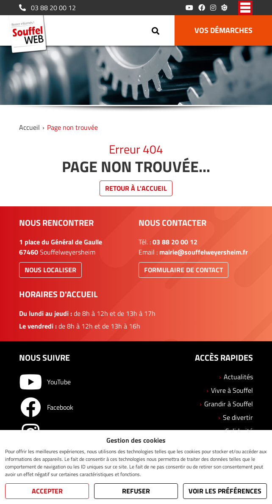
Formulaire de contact (183, 270)
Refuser (136, 491)
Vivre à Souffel (232, 390)
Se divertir (238, 417)
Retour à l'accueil (136, 188)
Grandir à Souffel (228, 404)
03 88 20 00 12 (47, 8)
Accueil (29, 127)
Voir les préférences (225, 491)
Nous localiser (50, 270)
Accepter (47, 491)
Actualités (238, 377)
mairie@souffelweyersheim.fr (203, 252)
